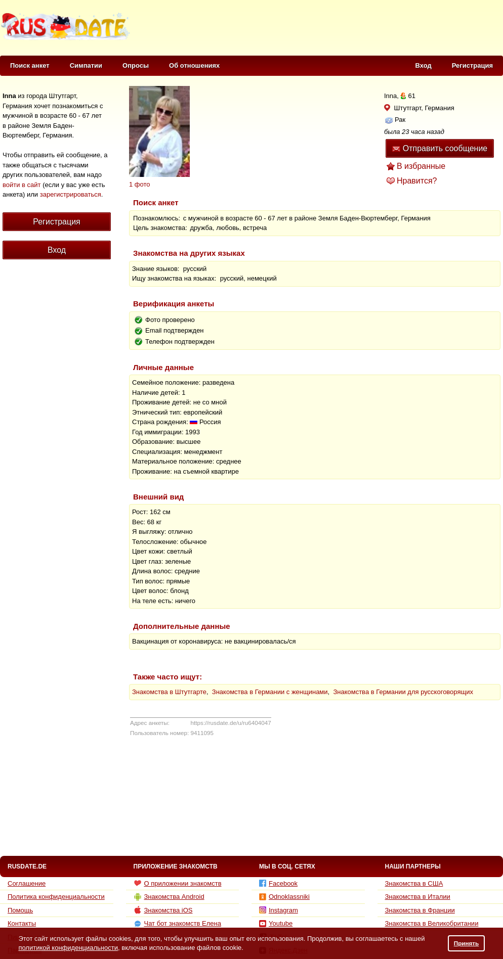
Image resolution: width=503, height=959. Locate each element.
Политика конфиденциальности (56, 896)
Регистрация (472, 65)
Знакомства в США (414, 883)
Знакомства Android (169, 897)
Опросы (135, 65)
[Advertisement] (53, 449)
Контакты (22, 923)
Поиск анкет (30, 65)
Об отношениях (194, 65)
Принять (466, 943)
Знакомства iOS (163, 910)
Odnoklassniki (284, 896)
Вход (423, 65)
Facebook (278, 883)
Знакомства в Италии (417, 896)
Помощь (20, 910)
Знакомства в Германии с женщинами (270, 692)
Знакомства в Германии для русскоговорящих (403, 692)
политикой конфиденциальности (68, 947)
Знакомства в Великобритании (432, 923)
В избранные (421, 166)
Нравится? (417, 180)
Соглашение (27, 883)
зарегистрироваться (70, 194)
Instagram (278, 910)
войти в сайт (22, 185)
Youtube (275, 923)
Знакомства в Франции (420, 910)
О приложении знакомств (178, 883)
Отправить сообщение (439, 148)
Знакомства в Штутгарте (169, 692)
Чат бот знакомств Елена (177, 924)
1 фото (139, 184)
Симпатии (86, 65)
